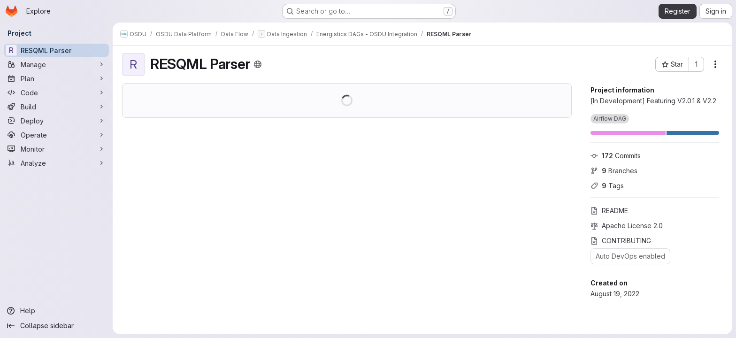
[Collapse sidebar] (56, 325)
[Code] (56, 92)
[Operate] (56, 134)
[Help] (56, 310)
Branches (613, 171)
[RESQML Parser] (56, 50)
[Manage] (56, 64)
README (609, 211)
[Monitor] (56, 148)
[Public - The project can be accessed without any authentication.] (257, 64)
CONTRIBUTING (620, 241)
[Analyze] (56, 162)
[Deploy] (56, 120)
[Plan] (56, 78)
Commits (615, 156)
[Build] (56, 106)
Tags (607, 186)
